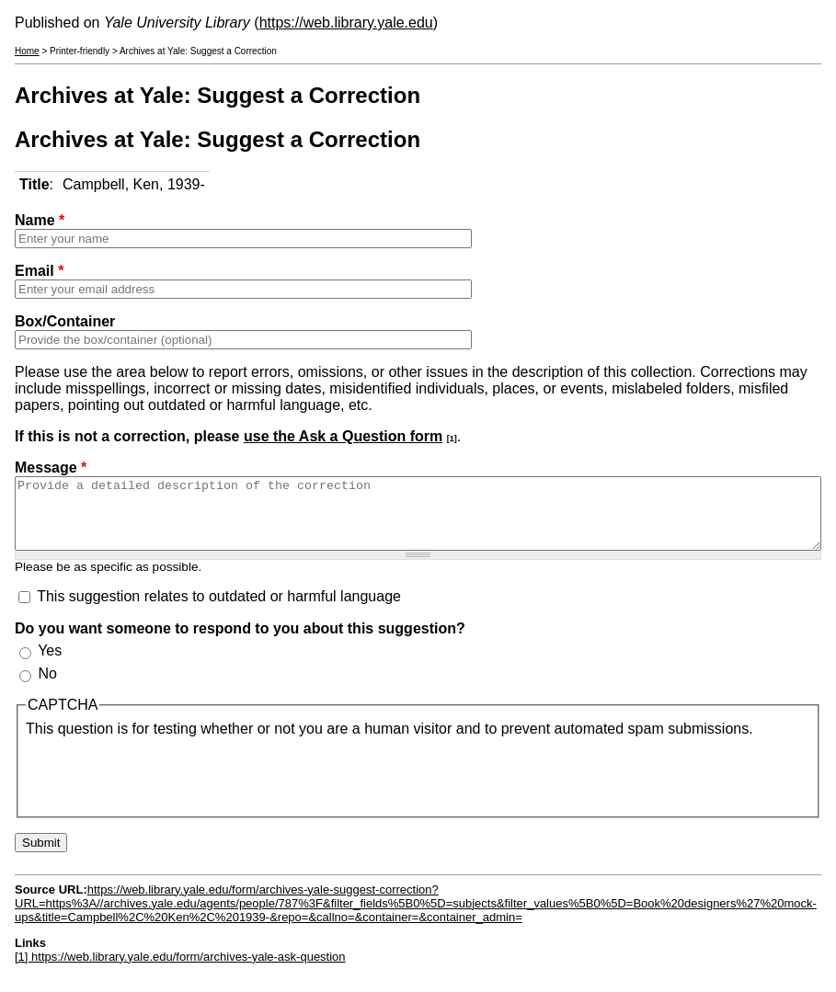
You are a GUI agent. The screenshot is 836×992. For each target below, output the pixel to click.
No (47, 687)
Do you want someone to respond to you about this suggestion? (240, 642)
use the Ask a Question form (343, 436)
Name (39, 220)
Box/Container (65, 321)
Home (27, 51)
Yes (50, 664)
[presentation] (165, 787)
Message (50, 467)
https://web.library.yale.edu (346, 22)
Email (39, 271)
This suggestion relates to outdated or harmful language (219, 610)
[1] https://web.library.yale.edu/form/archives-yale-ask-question (180, 970)
